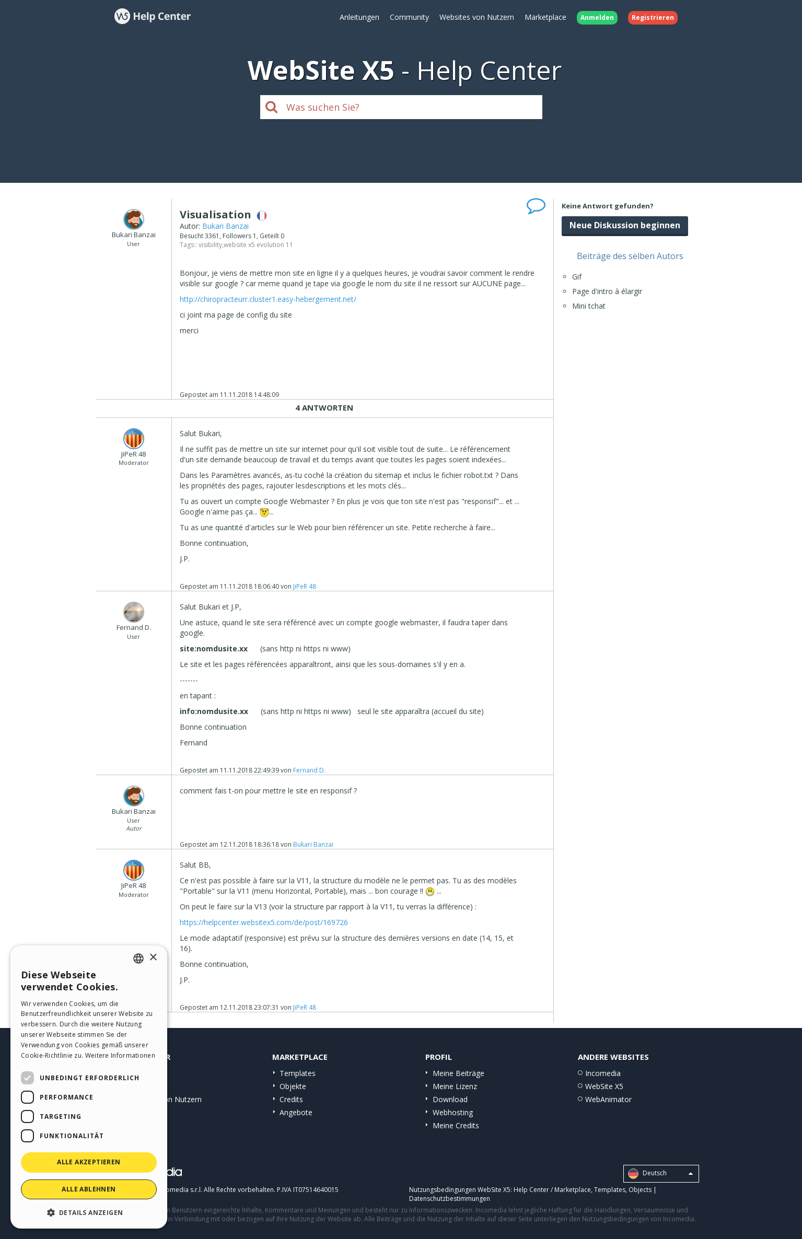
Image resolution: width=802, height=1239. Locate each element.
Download (450, 1099)
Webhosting (453, 1112)
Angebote (296, 1112)
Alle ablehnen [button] (88, 1189)
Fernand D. (309, 770)
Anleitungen (359, 17)
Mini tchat (589, 306)
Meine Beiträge (458, 1073)
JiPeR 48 (304, 586)
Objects (640, 1189)
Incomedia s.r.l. (179, 1189)
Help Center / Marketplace (552, 1189)
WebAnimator (608, 1099)
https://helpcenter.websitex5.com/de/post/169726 (264, 922)
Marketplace (545, 17)
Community (409, 17)
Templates (298, 1073)
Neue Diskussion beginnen (624, 225)
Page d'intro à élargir (607, 291)
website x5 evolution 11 (258, 244)
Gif (577, 277)
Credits (291, 1099)
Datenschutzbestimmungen (449, 1198)
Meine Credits (456, 1125)
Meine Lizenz (455, 1086)
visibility (210, 244)
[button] (89, 1212)
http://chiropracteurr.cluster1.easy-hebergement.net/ (268, 299)
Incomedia (603, 1073)
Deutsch (660, 1173)
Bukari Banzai (225, 226)
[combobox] (138, 958)
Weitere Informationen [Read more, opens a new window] (120, 1055)
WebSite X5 (604, 1086)
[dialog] (88, 1087)
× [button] (153, 958)
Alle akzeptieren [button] (88, 1162)
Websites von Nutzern (476, 17)
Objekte (293, 1086)
